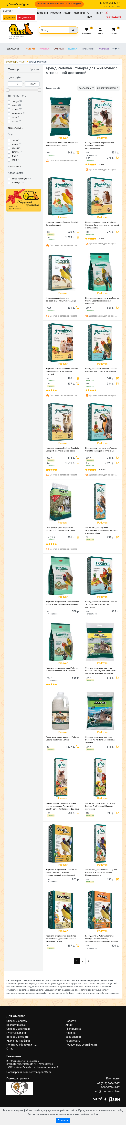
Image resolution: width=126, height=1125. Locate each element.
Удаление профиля (18, 1040)
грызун (15, 101)
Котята (44, 48)
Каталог (12, 49)
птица (14, 105)
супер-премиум (19, 178)
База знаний (73, 1036)
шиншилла (17, 113)
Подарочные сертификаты (81, 1044)
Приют (98, 12)
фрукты (15, 152)
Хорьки (104, 48)
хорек (14, 117)
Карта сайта (72, 1040)
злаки (14, 160)
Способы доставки (18, 1028)
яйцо (14, 156)
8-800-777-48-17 (110, 1087)
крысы (15, 121)
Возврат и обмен (16, 1024)
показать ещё (15, 128)
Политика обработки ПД (21, 1044)
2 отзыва (101, 470)
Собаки (58, 48)
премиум (16, 182)
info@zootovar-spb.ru (107, 1091)
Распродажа (113, 14)
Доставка (42, 12)
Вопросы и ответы (17, 1036)
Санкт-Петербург (19, 4)
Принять (63, 1120)
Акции (67, 12)
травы (15, 140)
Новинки (79, 12)
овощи (15, 144)
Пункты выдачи (16, 1032)
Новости (55, 12)
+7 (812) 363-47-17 (108, 1083)
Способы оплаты (16, 1021)
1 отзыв (100, 164)
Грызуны (88, 48)
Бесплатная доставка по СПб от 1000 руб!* (59, 3)
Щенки (72, 48)
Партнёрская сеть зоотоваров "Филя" (29, 1072)
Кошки (30, 48)
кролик (15, 109)
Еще (115, 48)
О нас (89, 14)
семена (15, 148)
